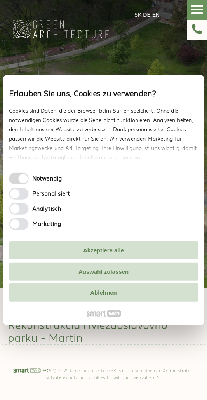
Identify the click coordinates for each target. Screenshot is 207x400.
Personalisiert (51, 193)
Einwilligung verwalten (130, 377)
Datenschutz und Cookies (78, 377)
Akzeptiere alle (103, 250)
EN (156, 15)
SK (138, 15)
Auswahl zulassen (103, 271)
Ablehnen (103, 292)
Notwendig (47, 178)
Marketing (46, 223)
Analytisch (46, 208)
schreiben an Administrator (163, 371)
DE (147, 15)
